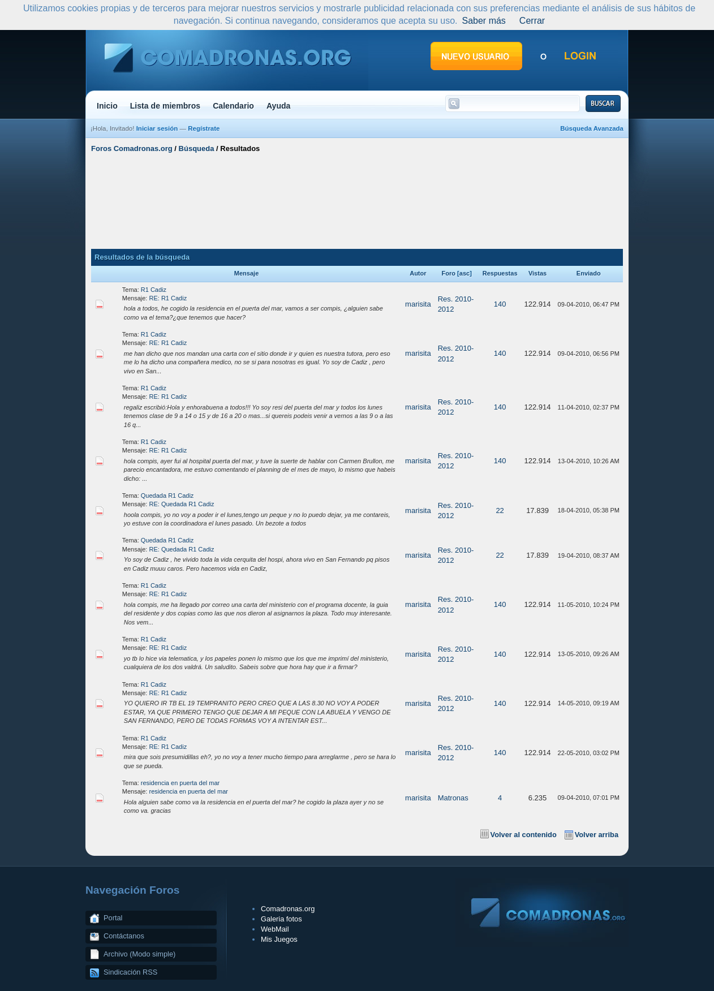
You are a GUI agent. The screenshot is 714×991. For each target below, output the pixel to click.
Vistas (537, 273)
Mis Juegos (279, 939)
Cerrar (532, 20)
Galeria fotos (281, 919)
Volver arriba (596, 834)
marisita (418, 304)
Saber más (483, 20)
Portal (113, 918)
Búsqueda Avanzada (591, 128)
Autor (418, 273)
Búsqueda (196, 148)
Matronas (453, 798)
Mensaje (246, 273)
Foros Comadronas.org (132, 148)
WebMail (275, 929)
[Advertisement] (357, 199)
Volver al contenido (524, 834)
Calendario (233, 105)
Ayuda (278, 105)
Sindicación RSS (130, 972)
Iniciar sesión (157, 128)
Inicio (107, 105)
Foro (448, 273)
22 (500, 510)
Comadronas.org (288, 908)
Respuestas (500, 273)
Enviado (589, 273)
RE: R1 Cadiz (168, 298)
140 (500, 304)
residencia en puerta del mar (180, 782)
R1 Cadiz (153, 289)
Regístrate (204, 128)
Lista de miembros (165, 105)
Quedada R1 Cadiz (167, 495)
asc (464, 273)
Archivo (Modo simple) (139, 954)
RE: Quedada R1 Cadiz (181, 504)
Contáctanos (124, 936)
